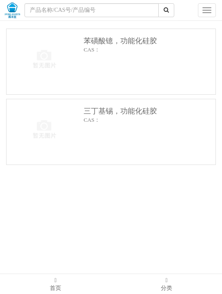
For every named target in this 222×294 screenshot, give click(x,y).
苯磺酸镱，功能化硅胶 (120, 41)
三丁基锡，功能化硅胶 (120, 111)
